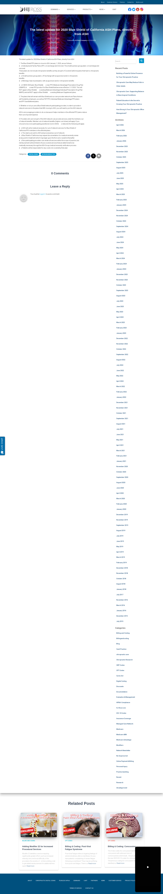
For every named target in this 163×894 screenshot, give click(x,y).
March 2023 (120, 322)
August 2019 (120, 530)
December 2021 (122, 402)
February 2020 (121, 504)
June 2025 (120, 178)
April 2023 (120, 317)
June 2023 (120, 306)
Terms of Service (76, 888)
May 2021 (119, 440)
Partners (122, 2)
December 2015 (122, 616)
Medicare (119, 729)
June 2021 (120, 434)
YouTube (138, 9)
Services (71, 9)
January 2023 (121, 333)
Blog (118, 644)
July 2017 (119, 595)
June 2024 (120, 242)
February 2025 (121, 200)
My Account (139, 2)
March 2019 (120, 557)
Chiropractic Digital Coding (45, 880)
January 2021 (121, 461)
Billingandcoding (122, 638)
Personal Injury (121, 766)
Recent (118, 777)
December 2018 (122, 568)
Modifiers (119, 745)
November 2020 (122, 466)
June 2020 (120, 488)
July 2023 (119, 301)
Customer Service (112, 2)
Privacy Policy (130, 880)
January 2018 (121, 589)
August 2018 (120, 584)
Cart (114, 9)
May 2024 (119, 248)
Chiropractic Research (124, 660)
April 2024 (120, 253)
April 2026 (120, 125)
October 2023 (121, 285)
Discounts (120, 686)
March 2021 (120, 450)
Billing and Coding (123, 633)
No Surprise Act (122, 756)
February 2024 (121, 264)
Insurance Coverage (123, 718)
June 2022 (120, 370)
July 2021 (119, 429)
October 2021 (121, 413)
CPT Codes (120, 670)
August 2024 (120, 232)
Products (87, 9)
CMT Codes (120, 665)
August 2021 (120, 424)
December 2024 (122, 210)
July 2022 (119, 365)
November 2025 (122, 152)
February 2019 (121, 562)
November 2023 (122, 280)
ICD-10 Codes (121, 713)
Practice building (122, 772)
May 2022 (119, 376)
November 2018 (122, 573)
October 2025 (121, 157)
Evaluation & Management (125, 697)
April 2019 (120, 552)
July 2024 (119, 237)
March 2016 (120, 605)
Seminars (55, 9)
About (102, 2)
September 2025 (122, 162)
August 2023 (120, 296)
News (102, 9)
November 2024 (122, 216)
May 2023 (119, 312)
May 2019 (119, 546)
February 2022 (121, 392)
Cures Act (119, 676)
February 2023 (121, 328)
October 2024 (121, 221)
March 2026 (120, 130)
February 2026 (121, 136)
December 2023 (122, 274)
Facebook (130, 9)
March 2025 (120, 194)
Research (119, 782)
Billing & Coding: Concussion (122, 846)
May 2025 (119, 184)
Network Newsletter (48, 154)
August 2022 (120, 360)
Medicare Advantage (123, 740)
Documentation (121, 692)
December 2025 (122, 146)
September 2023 (122, 290)
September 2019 (122, 525)
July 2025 (119, 173)
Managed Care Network (124, 724)
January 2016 (121, 610)
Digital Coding (33, 154)
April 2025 (120, 189)
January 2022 (121, 397)
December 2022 (122, 338)
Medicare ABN (121, 734)
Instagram (142, 9)
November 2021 (122, 408)
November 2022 (122, 344)
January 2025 (121, 205)
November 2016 (122, 600)
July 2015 (119, 621)
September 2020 (122, 477)
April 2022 (120, 381)
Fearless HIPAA (64, 880)
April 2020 (120, 493)
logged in (43, 194)
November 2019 (122, 520)
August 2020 (120, 482)
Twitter (134, 9)
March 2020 (120, 498)
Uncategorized (121, 788)
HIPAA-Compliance (123, 702)
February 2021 (121, 456)
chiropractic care (122, 654)
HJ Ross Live (121, 708)
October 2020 (121, 472)
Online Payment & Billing (125, 761)
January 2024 (121, 269)
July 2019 (119, 536)
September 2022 (122, 354)
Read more (30, 866)
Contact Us (130, 2)
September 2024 (122, 226)
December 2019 (122, 514)
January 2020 (121, 509)
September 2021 (122, 418)
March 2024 (120, 258)
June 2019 (120, 541)
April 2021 (120, 445)
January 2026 (121, 141)
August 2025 (120, 168)
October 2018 (121, 578)
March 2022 (120, 386)
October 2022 (121, 349)
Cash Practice (121, 649)
